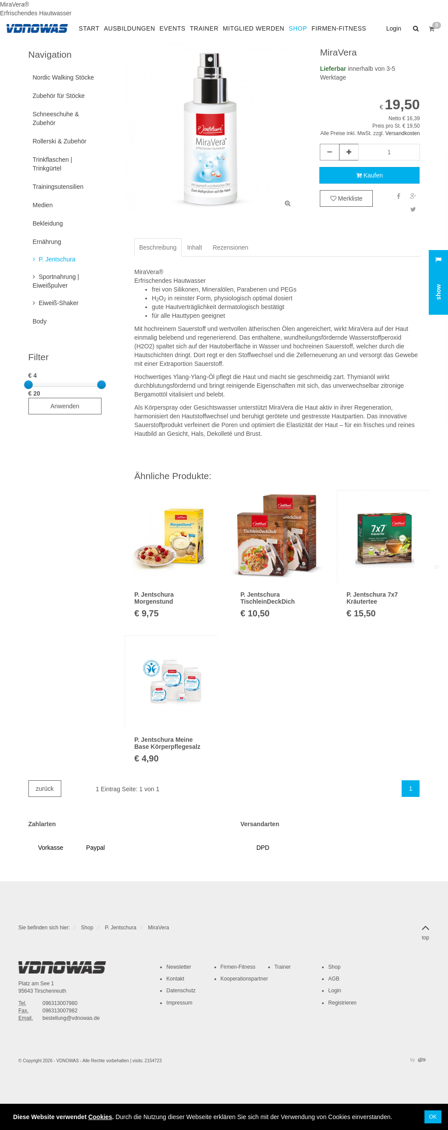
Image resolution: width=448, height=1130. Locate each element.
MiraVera (158, 928)
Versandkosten (402, 133)
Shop (87, 928)
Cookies (100, 1116)
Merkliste (346, 198)
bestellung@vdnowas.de (71, 1018)
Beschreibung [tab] (158, 247)
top (425, 931)
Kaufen (369, 175)
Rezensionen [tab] (230, 247)
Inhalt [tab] (194, 247)
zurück (45, 788)
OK (433, 1117)
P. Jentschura (120, 928)
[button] (414, 28)
